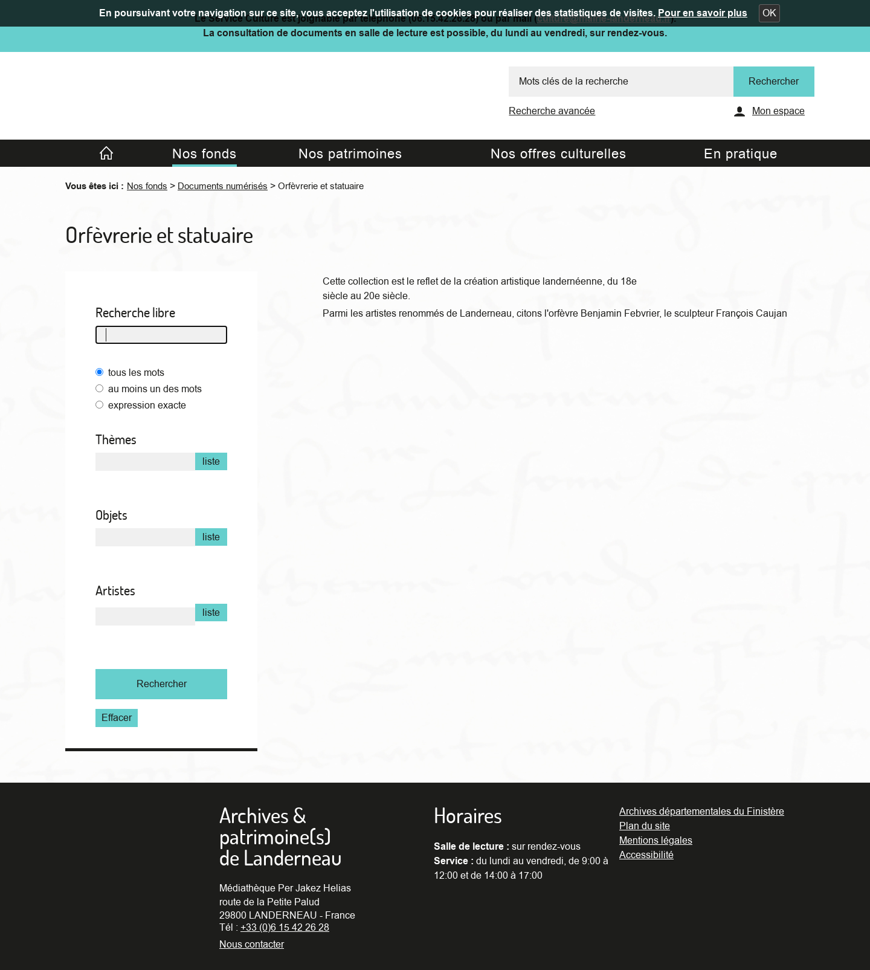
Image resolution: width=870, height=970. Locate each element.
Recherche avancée (552, 111)
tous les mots (136, 373)
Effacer (117, 718)
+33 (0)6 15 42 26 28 (284, 927)
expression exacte (147, 405)
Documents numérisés (223, 186)
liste (211, 461)
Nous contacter (251, 944)
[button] (769, 13)
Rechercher (162, 684)
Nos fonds (147, 186)
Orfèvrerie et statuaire (321, 186)
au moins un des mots (155, 389)
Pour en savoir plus (702, 13)
